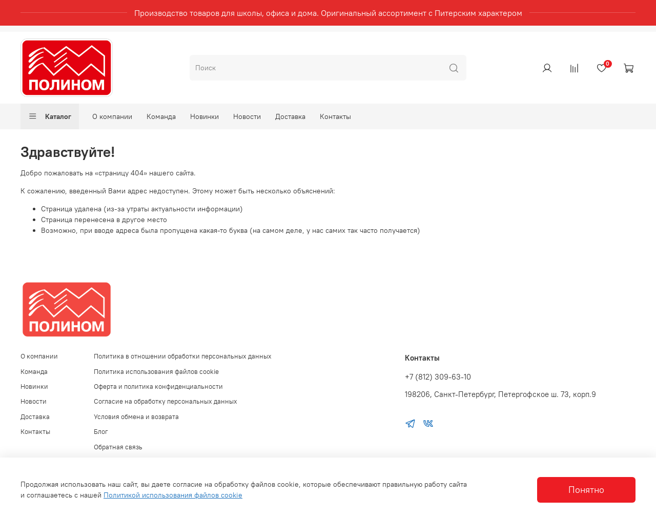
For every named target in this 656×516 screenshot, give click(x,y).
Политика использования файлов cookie (156, 371)
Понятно (586, 489)
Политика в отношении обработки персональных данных (183, 356)
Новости (247, 116)
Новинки (204, 116)
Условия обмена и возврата (136, 417)
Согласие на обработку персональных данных (165, 401)
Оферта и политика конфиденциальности (158, 386)
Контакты (335, 116)
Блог (101, 431)
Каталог (49, 116)
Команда (161, 116)
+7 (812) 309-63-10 (438, 377)
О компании (112, 116)
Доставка (290, 116)
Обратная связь (118, 447)
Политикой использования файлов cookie (173, 495)
